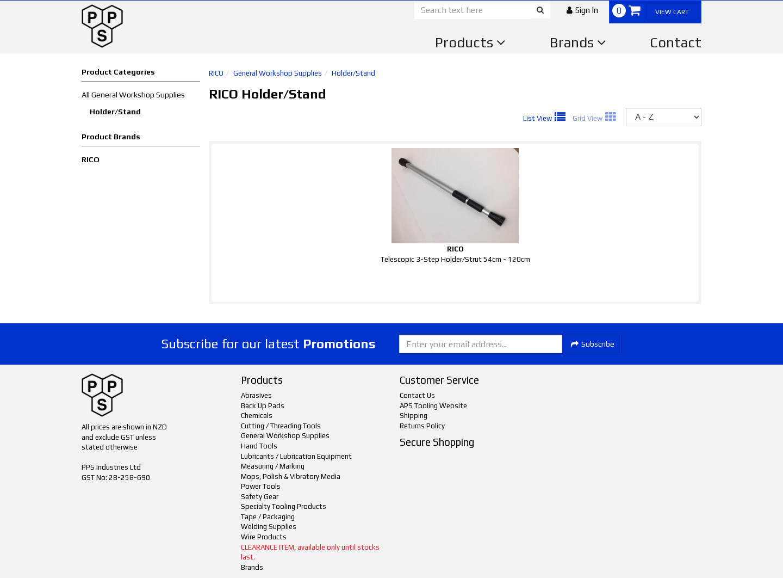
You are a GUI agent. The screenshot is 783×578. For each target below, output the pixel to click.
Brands (578, 42)
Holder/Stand (115, 111)
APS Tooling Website (433, 406)
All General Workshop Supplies (133, 94)
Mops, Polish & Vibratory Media (290, 476)
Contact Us (417, 395)
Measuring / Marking (272, 466)
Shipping (413, 415)
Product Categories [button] (118, 71)
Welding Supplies (268, 526)
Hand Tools (259, 446)
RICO (91, 159)
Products (470, 42)
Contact (675, 42)
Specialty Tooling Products (283, 506)
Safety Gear (259, 497)
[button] (582, 10)
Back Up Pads (262, 406)
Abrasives (256, 395)
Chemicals (256, 415)
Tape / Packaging (268, 517)
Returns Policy (422, 426)
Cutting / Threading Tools (281, 426)
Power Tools (261, 486)
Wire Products (264, 537)
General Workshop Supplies (277, 73)
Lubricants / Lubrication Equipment (296, 456)
